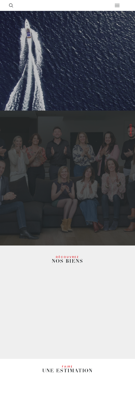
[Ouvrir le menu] (117, 5)
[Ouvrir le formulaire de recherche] (11, 5)
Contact (130, 130)
